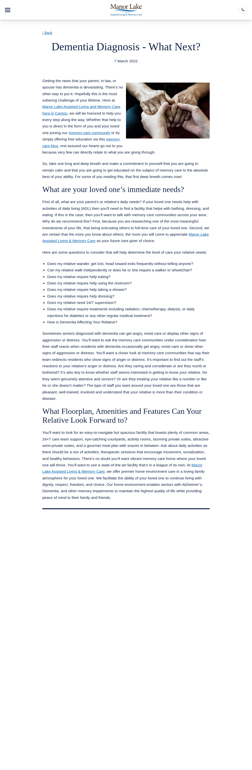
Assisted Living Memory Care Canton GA (83, 67)
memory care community (89, 133)
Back (47, 33)
